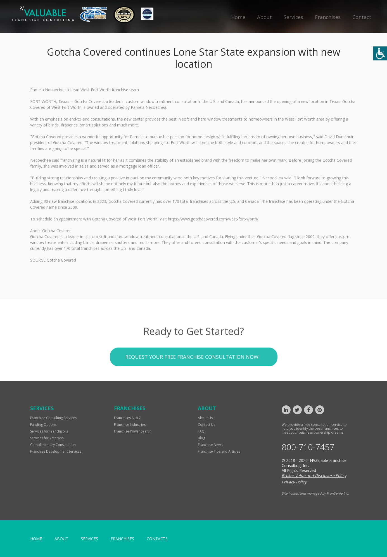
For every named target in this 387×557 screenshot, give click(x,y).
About (264, 17)
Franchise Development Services (55, 451)
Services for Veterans (46, 438)
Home (238, 17)
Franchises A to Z (127, 417)
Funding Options (43, 424)
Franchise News (210, 444)
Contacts (157, 538)
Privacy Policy (294, 482)
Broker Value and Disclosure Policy (314, 475)
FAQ (201, 431)
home (36, 538)
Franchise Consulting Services (53, 417)
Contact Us (206, 424)
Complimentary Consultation (53, 444)
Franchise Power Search (132, 431)
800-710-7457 (308, 447)
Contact (361, 17)
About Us (205, 417)
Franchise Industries (130, 424)
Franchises (328, 17)
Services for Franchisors (49, 431)
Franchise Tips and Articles (219, 451)
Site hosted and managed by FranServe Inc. (315, 493)
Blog (201, 438)
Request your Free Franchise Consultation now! (192, 373)
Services (293, 17)
